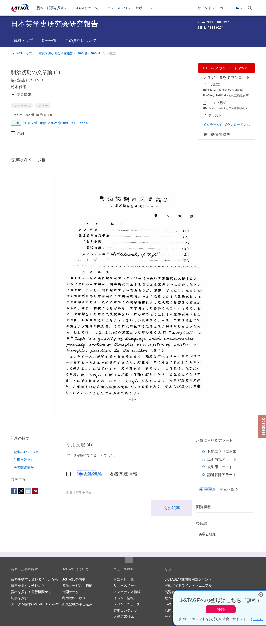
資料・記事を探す (51, 7)
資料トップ (23, 40)
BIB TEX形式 (216, 102)
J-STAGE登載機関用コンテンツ (188, 579)
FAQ (168, 604)
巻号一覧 (49, 40)
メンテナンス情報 (127, 591)
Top (129, 560)
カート (225, 7)
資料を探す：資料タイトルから (34, 579)
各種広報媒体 (124, 616)
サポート (144, 7)
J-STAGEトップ (21, 53)
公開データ (70, 591)
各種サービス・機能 (77, 585)
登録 (221, 609)
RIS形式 (213, 84)
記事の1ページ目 (26, 451)
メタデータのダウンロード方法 (226, 124)
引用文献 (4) (23, 459)
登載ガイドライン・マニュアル (188, 585)
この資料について (80, 40)
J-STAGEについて (87, 7)
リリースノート (125, 585)
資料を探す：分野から (28, 585)
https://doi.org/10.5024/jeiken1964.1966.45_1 (57, 122)
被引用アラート (220, 466)
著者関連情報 (24, 467)
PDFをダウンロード (225, 67)
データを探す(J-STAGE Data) (35, 604)
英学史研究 (207, 534)
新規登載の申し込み (77, 604)
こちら (258, 618)
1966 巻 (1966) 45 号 (91, 53)
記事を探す (19, 598)
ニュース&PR (118, 7)
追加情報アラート (221, 459)
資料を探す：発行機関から (31, 591)
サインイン (206, 7)
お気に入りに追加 (221, 451)
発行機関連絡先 (216, 134)
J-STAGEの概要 (73, 579)
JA (238, 7)
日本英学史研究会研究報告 (54, 53)
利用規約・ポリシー (77, 598)
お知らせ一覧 (124, 579)
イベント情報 (124, 598)
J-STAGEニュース (127, 604)
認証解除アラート (221, 474)
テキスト (215, 115)
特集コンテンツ (125, 610)
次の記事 (171, 508)
